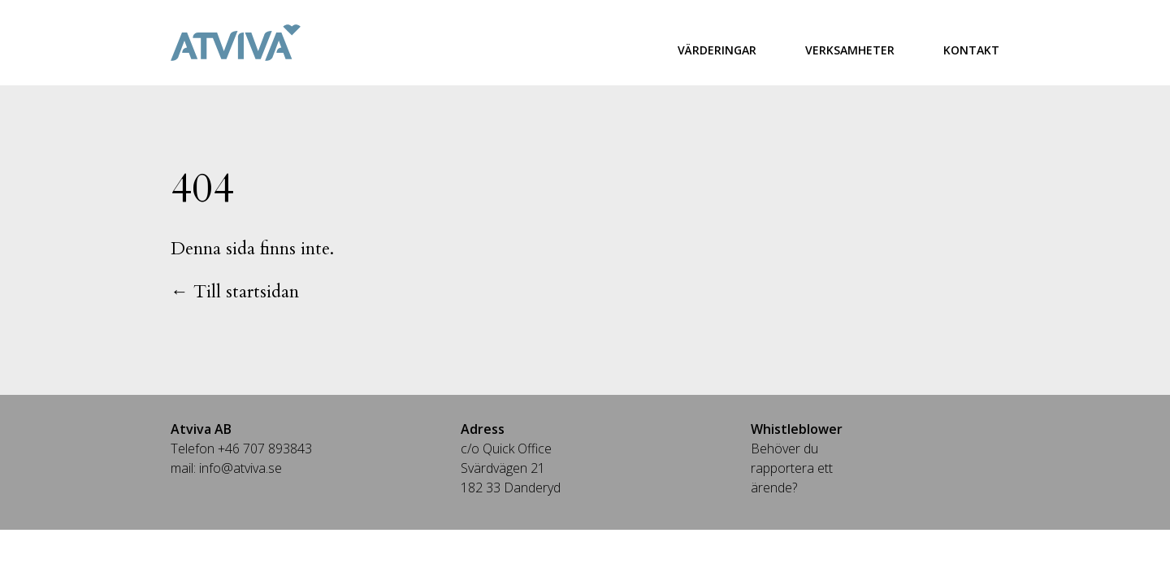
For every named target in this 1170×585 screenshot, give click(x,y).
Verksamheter (850, 50)
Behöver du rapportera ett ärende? (792, 468)
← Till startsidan (235, 292)
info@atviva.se (240, 468)
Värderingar (717, 50)
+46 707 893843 (265, 448)
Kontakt (971, 50)
